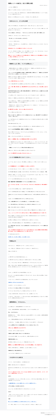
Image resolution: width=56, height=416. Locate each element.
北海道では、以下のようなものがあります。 (16, 282)
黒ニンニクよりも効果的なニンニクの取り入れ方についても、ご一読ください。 (22, 401)
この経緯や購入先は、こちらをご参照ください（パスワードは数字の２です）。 (22, 383)
